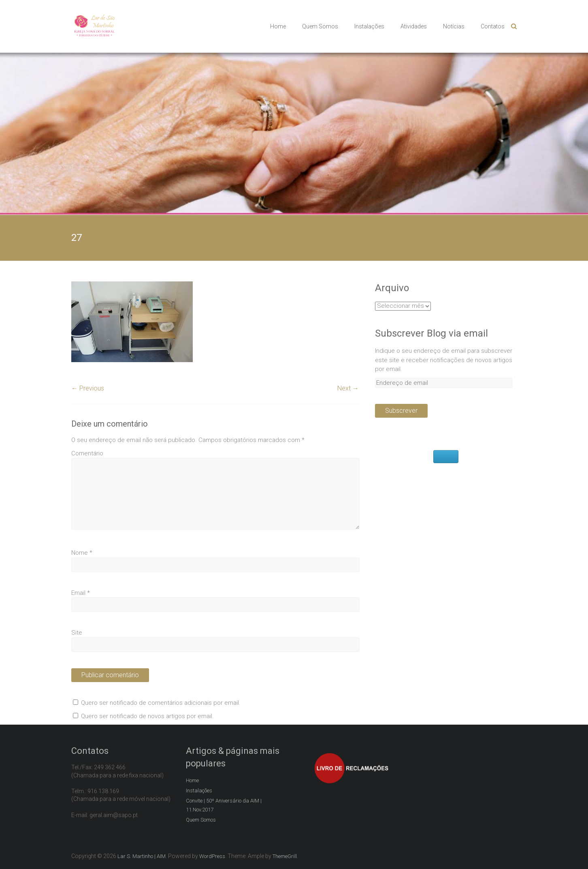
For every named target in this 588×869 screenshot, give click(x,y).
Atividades (414, 26)
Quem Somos (320, 26)
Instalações (369, 26)
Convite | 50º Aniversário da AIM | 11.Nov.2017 (224, 805)
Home (278, 26)
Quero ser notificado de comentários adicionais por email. (161, 702)
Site (76, 632)
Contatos (493, 26)
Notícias (453, 26)
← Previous (87, 388)
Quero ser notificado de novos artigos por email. (147, 716)
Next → (348, 388)
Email (80, 592)
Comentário (87, 453)
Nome (81, 552)
